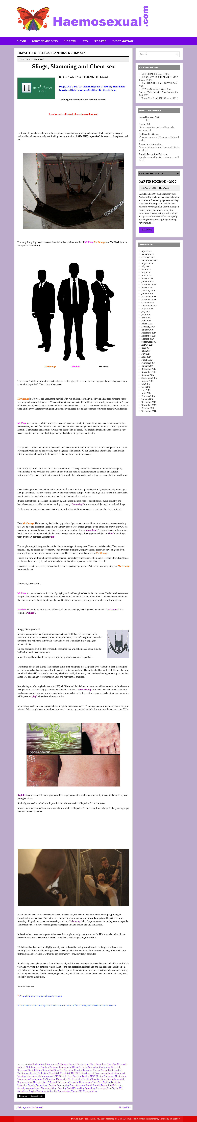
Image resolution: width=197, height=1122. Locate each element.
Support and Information (150, 144)
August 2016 (147, 381)
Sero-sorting (63, 1085)
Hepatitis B (54, 1073)
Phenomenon (85, 1082)
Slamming (46, 1088)
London (85, 1076)
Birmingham (83, 1064)
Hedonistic (43, 1073)
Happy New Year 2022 (151, 98)
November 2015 (148, 405)
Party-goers (63, 1082)
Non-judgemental (115, 1079)
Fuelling (21, 1073)
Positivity (115, 1082)
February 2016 (148, 396)
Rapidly (31, 1085)
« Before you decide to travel (29, 1107)
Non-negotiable (25, 1082)
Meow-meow (23, 1079)
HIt (72, 1073)
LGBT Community (45, 41)
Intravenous (47, 1076)
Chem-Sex (111, 1064)
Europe (104, 1070)
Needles (87, 1079)
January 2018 (147, 330)
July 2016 (145, 384)
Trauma (75, 1091)
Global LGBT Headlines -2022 (155, 83)
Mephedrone (80, 90)
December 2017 (148, 333)
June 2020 (146, 269)
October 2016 (147, 375)
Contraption (105, 1067)
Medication (120, 1076)
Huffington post (86, 1073)
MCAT (92, 1076)
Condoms (54, 1067)
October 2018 (147, 302)
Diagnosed (22, 1070)
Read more (146, 230)
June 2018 (145, 315)
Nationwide (61, 1079)
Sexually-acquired (26, 1088)
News (103, 1079)
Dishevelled (48, 1070)
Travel (100, 41)
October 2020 (147, 257)
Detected (115, 1067)
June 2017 (145, 351)
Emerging (88, 1070)
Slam (37, 1088)
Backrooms (63, 1064)
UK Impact (84, 86)
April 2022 (146, 251)
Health (70, 41)
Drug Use (58, 1070)
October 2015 (147, 408)
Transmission (64, 1091)
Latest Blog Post (152, 173)
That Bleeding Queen (149, 134)
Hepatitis (23, 1096)
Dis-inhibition (35, 1070)
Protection (22, 1085)
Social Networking (75, 1088)
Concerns (35, 1067)
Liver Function (74, 1076)
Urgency (87, 1091)
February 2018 (148, 327)
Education (68, 1070)
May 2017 (145, 354)
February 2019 (148, 290)
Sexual (89, 1085)
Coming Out (144, 124)
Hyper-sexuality (102, 1073)
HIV (76, 1073)
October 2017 (147, 339)
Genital (33, 1073)
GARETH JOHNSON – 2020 (157, 181)
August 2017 (147, 345)
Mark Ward (39, 59)
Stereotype (101, 1088)
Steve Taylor (112, 1088)
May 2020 (146, 272)
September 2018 (149, 305)
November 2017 (148, 336)
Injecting (21, 1076)
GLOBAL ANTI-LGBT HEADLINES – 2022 (159, 77)
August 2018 (147, 308)
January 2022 (147, 254)
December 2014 (148, 411)
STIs (120, 1088)
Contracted (93, 1067)
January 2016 (147, 399)
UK (80, 1091)
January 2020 (147, 281)
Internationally (34, 1076)
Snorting (62, 1088)
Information (122, 41)
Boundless (101, 1064)
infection (114, 1073)
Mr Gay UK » (124, 1107)
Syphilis (92, 90)
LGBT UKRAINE (148, 74)
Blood (92, 1064)
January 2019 (147, 293)
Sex (85, 41)
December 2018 (148, 296)
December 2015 (148, 402)
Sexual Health (37, 1096)
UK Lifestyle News (106, 90)
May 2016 (145, 390)
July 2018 (145, 312)
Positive (106, 1082)
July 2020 (145, 266)
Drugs (62, 86)
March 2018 (146, 324)
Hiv (72, 90)
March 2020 (147, 278)
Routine (52, 1085)
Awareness (51, 1064)
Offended (52, 1082)
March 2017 (146, 360)
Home (21, 41)
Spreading (90, 1088)
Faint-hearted (114, 1070)
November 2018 (148, 299)
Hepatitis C (97, 86)
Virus (94, 1091)
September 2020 (149, 260)
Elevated (78, 1070)
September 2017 (149, 342)
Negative (95, 1079)
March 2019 (146, 287)
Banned (72, 1064)
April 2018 (146, 321)
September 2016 (149, 378)
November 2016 (148, 372)
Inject (122, 1073)
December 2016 (148, 369)
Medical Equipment (105, 1076)
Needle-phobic (75, 1079)
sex (83, 1085)
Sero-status (75, 1085)
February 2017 (148, 363)
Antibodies (34, 1064)
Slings (54, 1088)
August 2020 (147, 263)
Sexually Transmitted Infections (107, 1085)
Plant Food (97, 1082)
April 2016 (146, 393)
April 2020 (146, 275)
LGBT (69, 86)
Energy (96, 1070)
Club (28, 1067)
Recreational (42, 1085)
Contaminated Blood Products (73, 1067)
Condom (45, 1067)
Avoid (43, 1064)
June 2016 (145, 387)
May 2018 (145, 318)
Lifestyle (63, 1076)
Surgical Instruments (39, 1091)
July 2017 (145, 348)
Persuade (73, 1082)
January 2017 (147, 366)
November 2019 (148, 284)
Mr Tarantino (49, 1079)
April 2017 (146, 357)
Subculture (22, 1091)
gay (27, 1073)
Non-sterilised (40, 1082)
